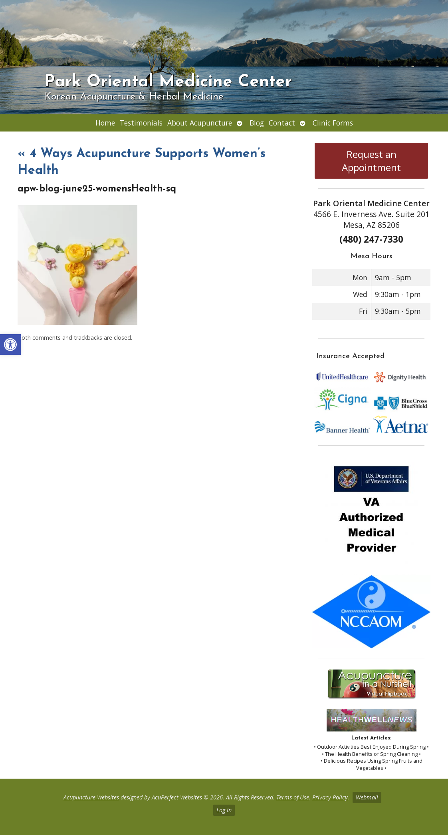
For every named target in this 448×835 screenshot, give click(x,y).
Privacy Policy (330, 797)
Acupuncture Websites (91, 797)
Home (105, 123)
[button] (10, 344)
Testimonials (141, 123)
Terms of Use (292, 797)
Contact (282, 123)
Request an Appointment (371, 160)
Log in (224, 810)
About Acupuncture (199, 123)
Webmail (367, 797)
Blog (257, 123)
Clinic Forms (333, 123)
